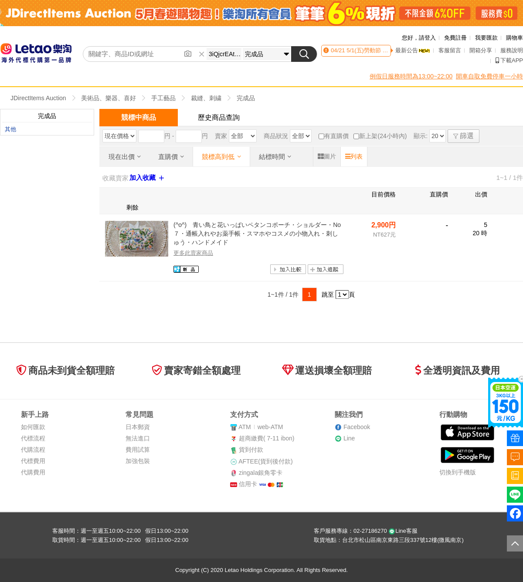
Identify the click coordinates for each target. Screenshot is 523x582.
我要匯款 (486, 37)
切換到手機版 (457, 472)
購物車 (514, 37)
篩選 (463, 135)
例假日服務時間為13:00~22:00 (411, 76)
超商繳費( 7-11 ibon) (267, 438)
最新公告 (412, 50)
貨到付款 (251, 449)
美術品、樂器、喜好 (108, 98)
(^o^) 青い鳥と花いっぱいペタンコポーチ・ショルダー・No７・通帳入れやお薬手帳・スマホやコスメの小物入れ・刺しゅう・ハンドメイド (257, 233)
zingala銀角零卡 (260, 472)
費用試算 (138, 449)
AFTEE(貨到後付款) (265, 461)
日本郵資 (138, 426)
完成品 (246, 98)
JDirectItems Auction (38, 98)
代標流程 (33, 438)
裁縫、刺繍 (206, 98)
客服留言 (449, 50)
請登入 (427, 37)
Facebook (356, 426)
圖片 (327, 156)
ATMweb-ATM (260, 426)
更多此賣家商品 (193, 253)
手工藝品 (163, 98)
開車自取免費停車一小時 (489, 76)
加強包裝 (138, 460)
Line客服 (403, 531)
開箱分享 (480, 50)
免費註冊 (455, 37)
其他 (10, 129)
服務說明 (511, 50)
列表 (354, 156)
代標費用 (33, 460)
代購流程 (33, 449)
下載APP (509, 60)
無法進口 (138, 438)
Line (349, 438)
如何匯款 (33, 426)
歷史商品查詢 (219, 117)
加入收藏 (147, 178)
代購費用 (33, 472)
